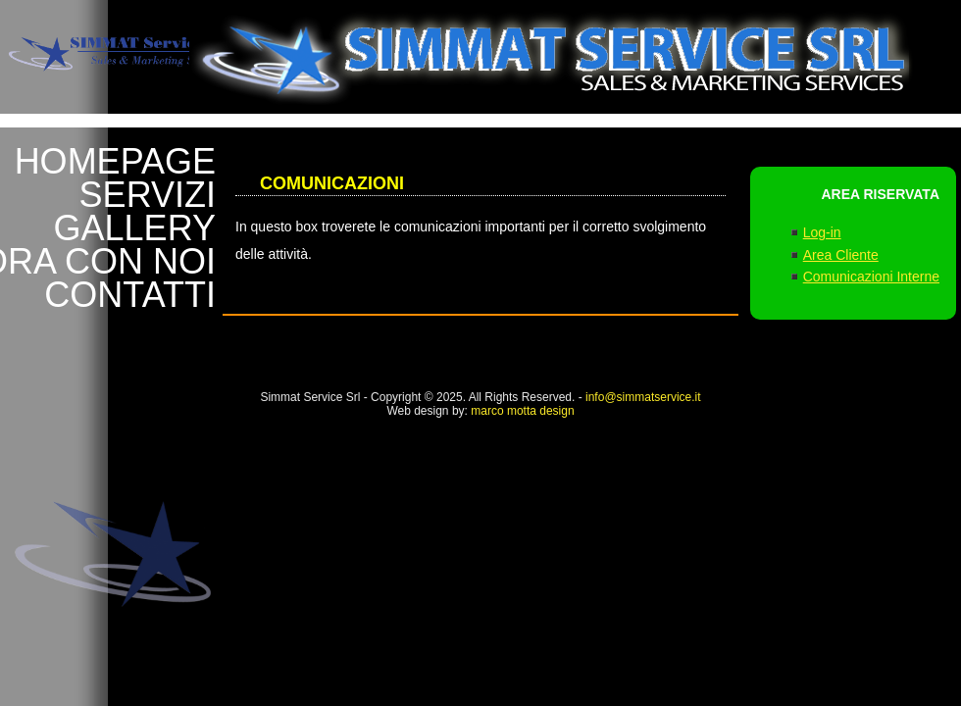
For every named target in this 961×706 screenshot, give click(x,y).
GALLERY (135, 228)
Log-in (822, 232)
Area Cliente (841, 255)
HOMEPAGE (115, 161)
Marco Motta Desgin (507, 462)
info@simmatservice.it (643, 397)
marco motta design (522, 411)
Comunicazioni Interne (871, 276)
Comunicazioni (332, 183)
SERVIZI (147, 195)
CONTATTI (130, 295)
